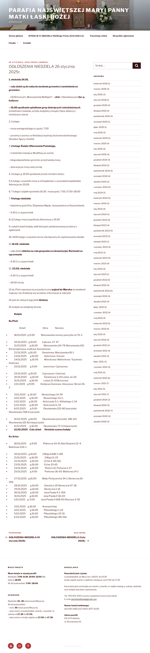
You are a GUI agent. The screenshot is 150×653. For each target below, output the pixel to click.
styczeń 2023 (100, 274)
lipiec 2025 (99, 127)
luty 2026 (98, 94)
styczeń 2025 (100, 154)
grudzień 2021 (100, 345)
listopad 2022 (100, 285)
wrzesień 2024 (101, 176)
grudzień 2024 (100, 160)
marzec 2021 (100, 383)
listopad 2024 (100, 165)
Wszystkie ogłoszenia (123, 36)
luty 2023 (98, 269)
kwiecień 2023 (101, 258)
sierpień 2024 (100, 181)
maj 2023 (98, 252)
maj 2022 (98, 318)
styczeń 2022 (100, 339)
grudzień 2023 (100, 220)
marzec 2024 (100, 203)
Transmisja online (98, 36)
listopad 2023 (100, 225)
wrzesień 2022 (100, 296)
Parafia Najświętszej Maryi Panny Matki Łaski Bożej (69, 13)
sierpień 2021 (100, 356)
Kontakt (27, 43)
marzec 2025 (100, 143)
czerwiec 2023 (101, 247)
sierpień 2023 (100, 241)
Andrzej (43, 62)
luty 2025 (98, 149)
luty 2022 (98, 334)
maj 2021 (98, 372)
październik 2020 (102, 410)
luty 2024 (98, 209)
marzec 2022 (100, 329)
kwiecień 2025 (101, 138)
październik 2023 (102, 230)
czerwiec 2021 (100, 367)
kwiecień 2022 (100, 323)
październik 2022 (102, 290)
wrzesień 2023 (101, 236)
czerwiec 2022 (101, 312)
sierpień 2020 (100, 421)
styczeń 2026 (100, 100)
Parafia (13, 43)
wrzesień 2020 (101, 416)
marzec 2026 (100, 89)
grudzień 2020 (100, 399)
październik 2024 (102, 170)
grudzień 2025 (100, 105)
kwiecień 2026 (101, 83)
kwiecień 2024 (101, 198)
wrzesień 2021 (100, 350)
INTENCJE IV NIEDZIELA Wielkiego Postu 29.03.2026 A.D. (56, 36)
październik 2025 (102, 116)
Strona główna (16, 36)
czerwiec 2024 (101, 187)
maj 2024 (98, 192)
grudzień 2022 (100, 280)
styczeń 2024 (100, 214)
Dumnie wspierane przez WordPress (73, 646)
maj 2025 (98, 132)
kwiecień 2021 (100, 378)
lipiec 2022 (99, 307)
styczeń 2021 (100, 394)
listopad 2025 (100, 111)
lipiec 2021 (99, 361)
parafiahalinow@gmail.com (84, 599)
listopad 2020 (100, 405)
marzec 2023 (100, 263)
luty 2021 (98, 389)
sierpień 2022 (100, 301)
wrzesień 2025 (101, 121)
